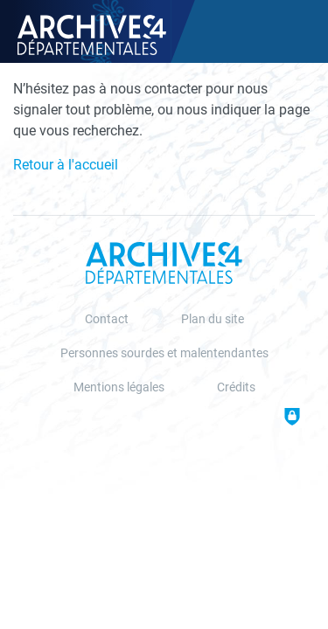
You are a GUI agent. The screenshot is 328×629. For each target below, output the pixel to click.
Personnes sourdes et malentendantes (164, 353)
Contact (107, 319)
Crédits (236, 387)
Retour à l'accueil (65, 164)
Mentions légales (118, 387)
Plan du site (212, 319)
